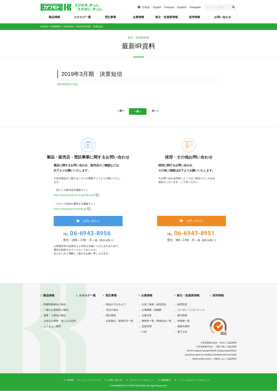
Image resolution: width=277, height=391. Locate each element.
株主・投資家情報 (188, 295)
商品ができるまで (116, 304)
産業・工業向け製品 (55, 315)
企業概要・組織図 (151, 310)
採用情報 (194, 17)
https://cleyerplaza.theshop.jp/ (70, 209)
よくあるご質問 (52, 326)
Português (195, 7)
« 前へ (116, 111)
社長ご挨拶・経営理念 (154, 304)
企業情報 (146, 295)
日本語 (146, 7)
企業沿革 (147, 315)
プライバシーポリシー (141, 380)
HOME (70, 380)
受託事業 (111, 295)
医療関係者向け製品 (55, 304)
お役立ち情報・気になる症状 (60, 321)
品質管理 (147, 326)
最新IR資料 (183, 326)
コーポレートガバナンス (191, 310)
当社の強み (112, 310)
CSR (144, 332)
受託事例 (111, 315)
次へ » (160, 111)
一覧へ (137, 111)
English (157, 7)
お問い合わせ (222, 17)
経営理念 (182, 304)
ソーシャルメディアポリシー (194, 380)
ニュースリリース (91, 380)
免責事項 (166, 380)
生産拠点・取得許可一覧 (119, 321)
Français (169, 7)
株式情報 (182, 315)
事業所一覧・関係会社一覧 (156, 321)
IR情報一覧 (183, 321)
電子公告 (182, 332)
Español (181, 7)
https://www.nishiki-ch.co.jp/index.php (74, 195)
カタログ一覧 (82, 17)
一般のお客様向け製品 (56, 310)
